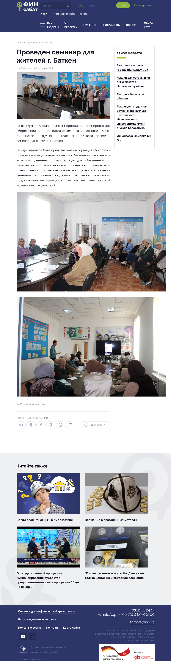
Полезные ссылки (30, 627)
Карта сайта (71, 627)
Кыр (91, 5)
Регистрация (142, 5)
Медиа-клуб (149, 25)
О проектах (70, 25)
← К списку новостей (31, 404)
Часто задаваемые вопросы (37, 619)
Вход (123, 5)
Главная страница (27, 42)
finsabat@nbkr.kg (142, 622)
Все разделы (53, 25)
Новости (132, 25)
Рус (81, 5)
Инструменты (110, 25)
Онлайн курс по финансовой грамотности (47, 611)
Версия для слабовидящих (68, 14)
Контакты (52, 627)
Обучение (89, 25)
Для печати (94, 425)
